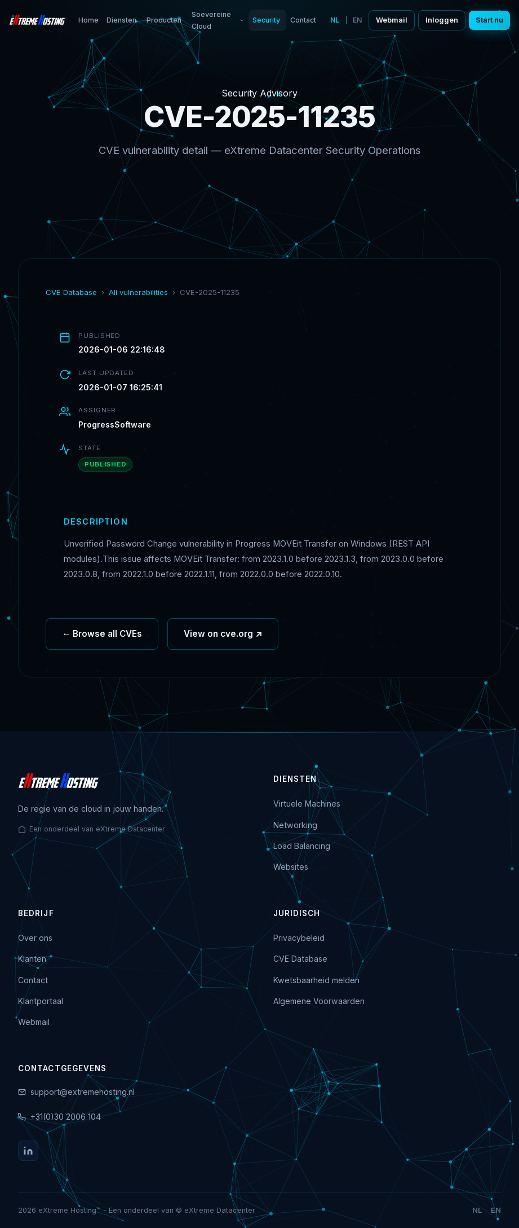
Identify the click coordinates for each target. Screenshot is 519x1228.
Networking (295, 825)
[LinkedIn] (28, 1151)
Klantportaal (40, 1001)
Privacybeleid (299, 938)
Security (266, 20)
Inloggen (441, 20)
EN (357, 20)
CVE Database (71, 292)
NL (334, 20)
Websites (290, 867)
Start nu (489, 20)
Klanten (32, 958)
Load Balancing (301, 846)
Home (88, 20)
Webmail (391, 20)
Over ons (35, 938)
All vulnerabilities (138, 292)
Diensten (121, 20)
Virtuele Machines (306, 803)
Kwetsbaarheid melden (316, 980)
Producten (164, 20)
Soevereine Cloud (218, 20)
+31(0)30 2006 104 (65, 1116)
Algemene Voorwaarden (319, 1001)
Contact (303, 20)
